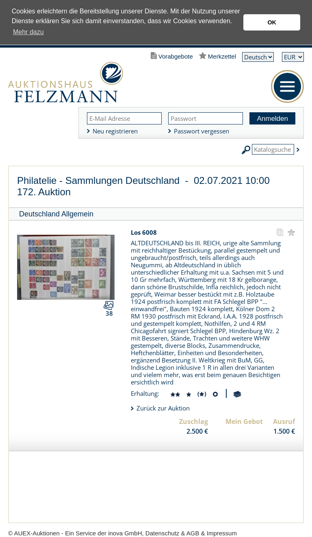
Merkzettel (222, 56)
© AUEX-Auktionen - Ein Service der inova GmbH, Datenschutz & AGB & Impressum (122, 533)
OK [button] (271, 22)
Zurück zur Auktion (163, 408)
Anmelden (272, 118)
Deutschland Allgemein (56, 214)
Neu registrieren (115, 131)
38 (109, 313)
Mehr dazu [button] (28, 31)
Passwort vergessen (201, 131)
